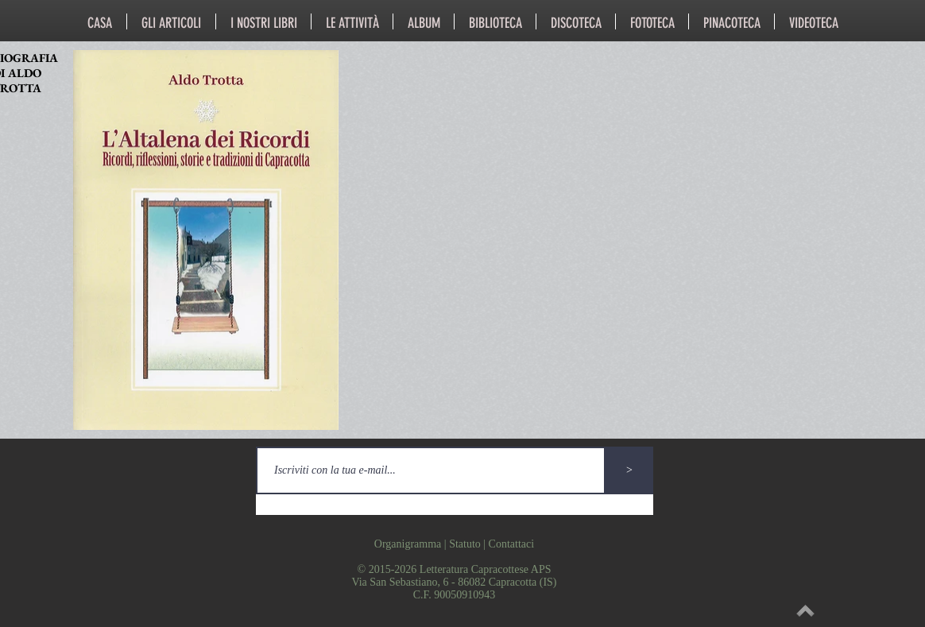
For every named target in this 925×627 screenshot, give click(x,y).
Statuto (465, 544)
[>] (629, 470)
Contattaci (512, 544)
